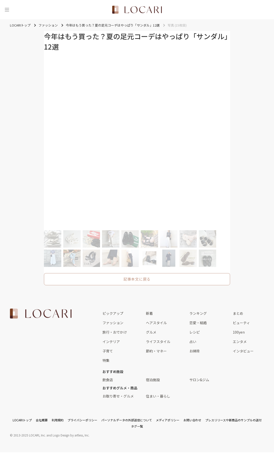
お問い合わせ (192, 420)
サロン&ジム (199, 379)
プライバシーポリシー (82, 420)
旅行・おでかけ (115, 332)
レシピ (194, 332)
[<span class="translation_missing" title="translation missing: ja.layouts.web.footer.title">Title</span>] (40, 313)
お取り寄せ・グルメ (118, 396)
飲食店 (108, 379)
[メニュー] (7, 9)
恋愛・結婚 (198, 322)
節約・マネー (156, 350)
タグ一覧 (137, 426)
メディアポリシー (167, 420)
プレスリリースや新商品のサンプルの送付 (233, 420)
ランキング (198, 313)
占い (192, 341)
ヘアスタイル (156, 322)
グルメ (151, 332)
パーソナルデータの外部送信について (126, 420)
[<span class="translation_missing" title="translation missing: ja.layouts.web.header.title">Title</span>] (137, 10)
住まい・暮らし (158, 396)
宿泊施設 (153, 379)
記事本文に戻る (137, 279)
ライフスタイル (158, 341)
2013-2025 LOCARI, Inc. (29, 435)
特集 (106, 360)
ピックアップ (113, 313)
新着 (149, 313)
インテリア (111, 341)
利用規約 (58, 420)
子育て (108, 350)
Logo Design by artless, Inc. (71, 435)
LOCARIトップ (22, 420)
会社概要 (42, 420)
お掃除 (194, 350)
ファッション (113, 322)
